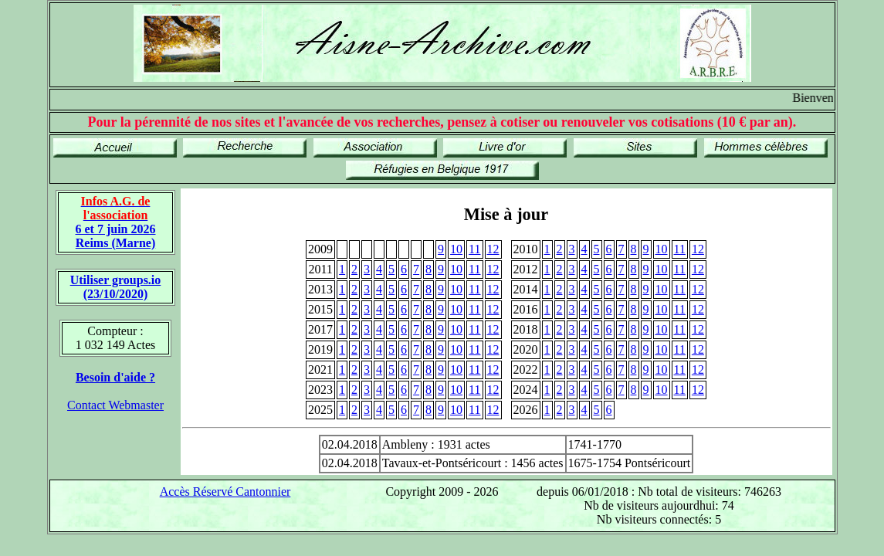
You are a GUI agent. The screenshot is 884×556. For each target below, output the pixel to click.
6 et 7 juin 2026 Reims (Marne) (116, 222)
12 (493, 249)
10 (456, 249)
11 (474, 249)
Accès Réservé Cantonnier (225, 491)
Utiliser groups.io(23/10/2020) (115, 286)
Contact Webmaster (115, 405)
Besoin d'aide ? (115, 377)
